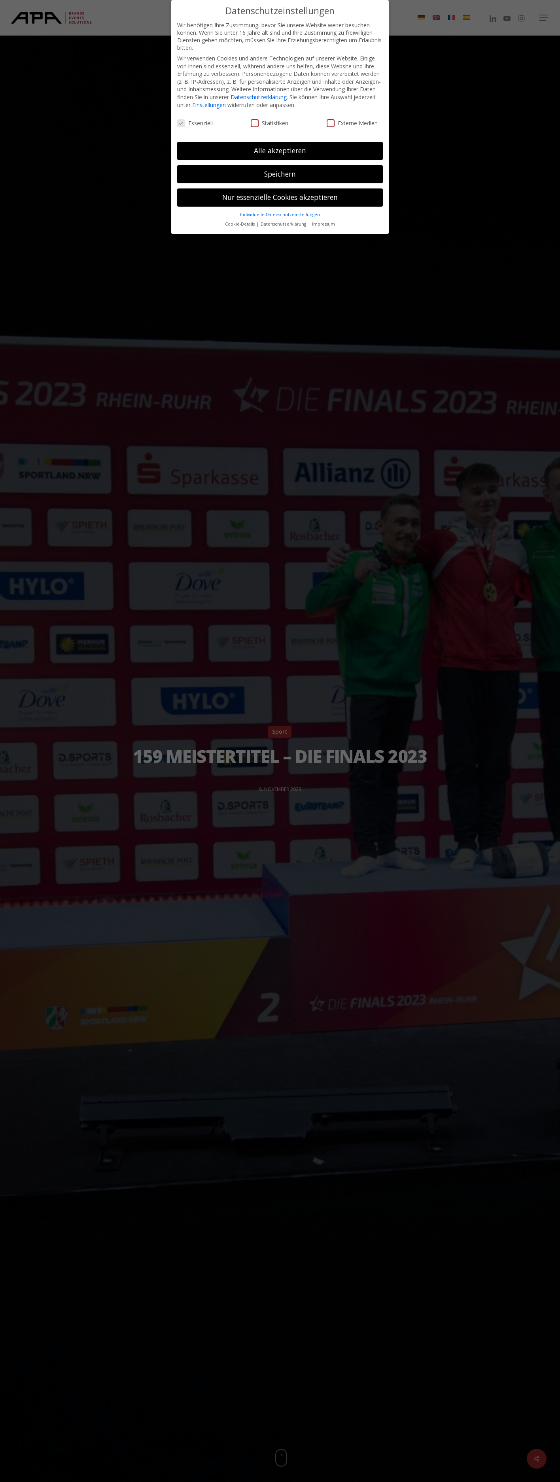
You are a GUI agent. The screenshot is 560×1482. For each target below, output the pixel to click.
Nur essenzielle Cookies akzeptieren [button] (280, 194)
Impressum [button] (323, 221)
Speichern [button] (280, 170)
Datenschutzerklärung (259, 94)
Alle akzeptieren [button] (280, 147)
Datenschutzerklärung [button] (284, 221)
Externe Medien (352, 120)
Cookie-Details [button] (240, 221)
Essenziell (195, 120)
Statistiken (269, 120)
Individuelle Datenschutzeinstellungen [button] (280, 211)
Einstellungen (209, 101)
